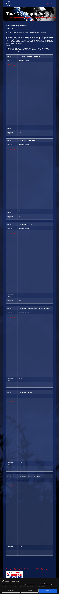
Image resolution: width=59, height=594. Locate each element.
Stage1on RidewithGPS (11, 64)
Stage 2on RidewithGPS (11, 148)
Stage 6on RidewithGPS (11, 484)
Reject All (29, 590)
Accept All (48, 590)
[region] (29, 586)
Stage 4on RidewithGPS (11, 316)
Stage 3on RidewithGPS (11, 232)
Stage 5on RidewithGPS (11, 400)
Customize (11, 590)
